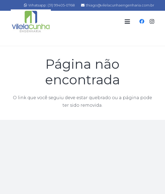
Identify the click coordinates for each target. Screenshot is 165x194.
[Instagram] (152, 21)
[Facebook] (141, 21)
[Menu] (127, 21)
